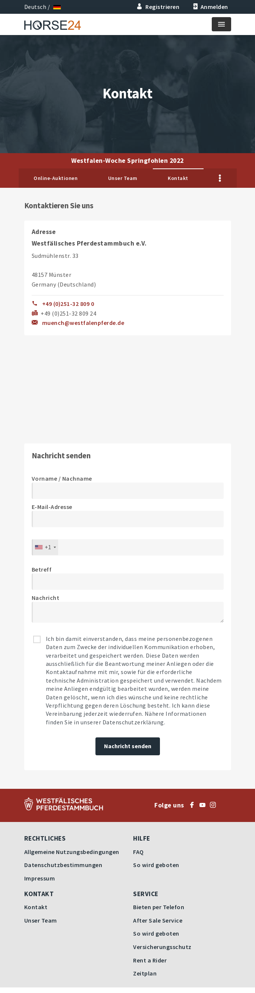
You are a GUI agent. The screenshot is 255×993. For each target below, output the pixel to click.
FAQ (138, 852)
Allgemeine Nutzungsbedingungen (71, 852)
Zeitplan (145, 973)
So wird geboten (156, 865)
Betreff (42, 569)
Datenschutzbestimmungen (63, 865)
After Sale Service (157, 920)
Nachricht (46, 597)
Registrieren (158, 6)
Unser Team (123, 178)
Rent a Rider (150, 960)
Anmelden (209, 6)
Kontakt (178, 178)
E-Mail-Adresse (52, 506)
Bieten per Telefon (158, 907)
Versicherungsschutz (162, 947)
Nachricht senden (127, 746)
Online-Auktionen (56, 178)
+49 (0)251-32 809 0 (68, 303)
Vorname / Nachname (62, 478)
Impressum (39, 878)
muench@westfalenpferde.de (83, 322)
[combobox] (45, 547)
